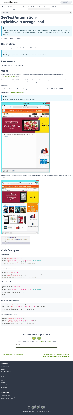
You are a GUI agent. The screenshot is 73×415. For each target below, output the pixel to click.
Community (5, 367)
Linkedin (4, 385)
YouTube (4, 387)
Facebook (4, 382)
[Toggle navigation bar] (2, 2)
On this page (5, 13)
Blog (3, 369)
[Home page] (2, 7)
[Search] (66, 2)
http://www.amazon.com (8, 76)
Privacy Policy (42, 341)
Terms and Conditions (8, 398)
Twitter (3, 380)
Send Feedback (6, 371)
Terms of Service (49, 341)
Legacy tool (29, 30)
